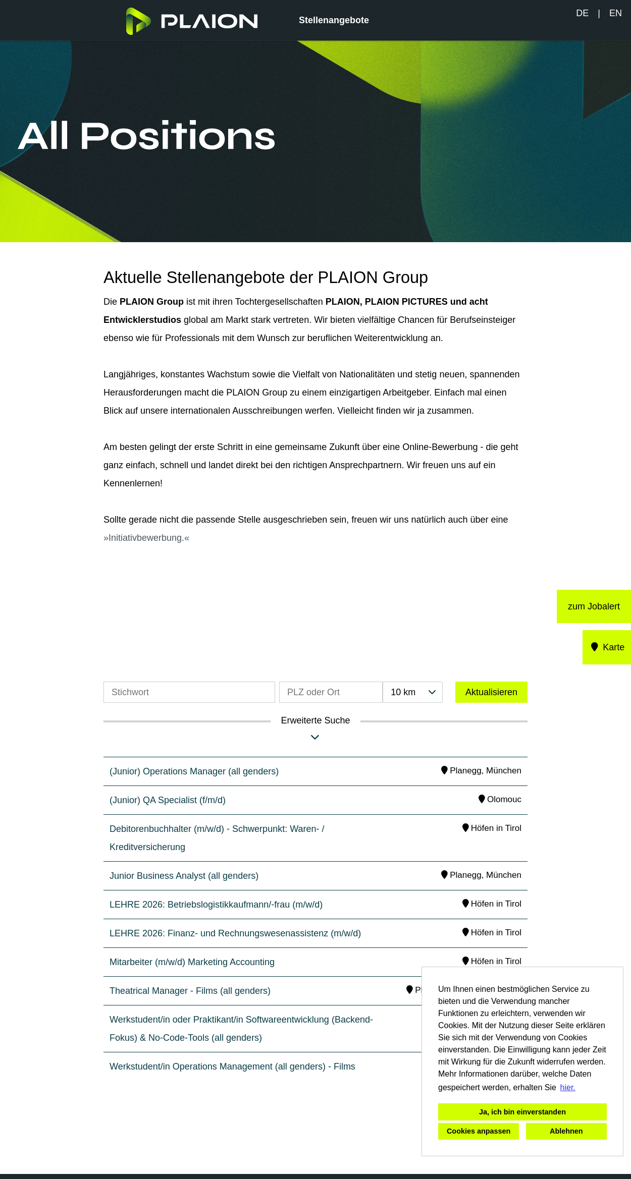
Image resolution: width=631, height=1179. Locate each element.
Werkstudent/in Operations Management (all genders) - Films (232, 1066)
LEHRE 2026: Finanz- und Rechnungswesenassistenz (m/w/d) (235, 933)
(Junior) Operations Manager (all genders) (194, 771)
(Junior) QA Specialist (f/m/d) (168, 800)
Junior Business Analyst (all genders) (184, 876)
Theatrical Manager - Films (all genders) (190, 991)
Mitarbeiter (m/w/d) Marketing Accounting (192, 962)
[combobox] (412, 692)
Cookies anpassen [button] (478, 1131)
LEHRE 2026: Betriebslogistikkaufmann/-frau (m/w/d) (216, 905)
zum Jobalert (594, 606)
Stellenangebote (334, 20)
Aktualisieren (491, 692)
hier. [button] (567, 1087)
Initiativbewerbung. (146, 538)
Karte (607, 647)
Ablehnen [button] (566, 1131)
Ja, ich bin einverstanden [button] (522, 1112)
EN (615, 13)
